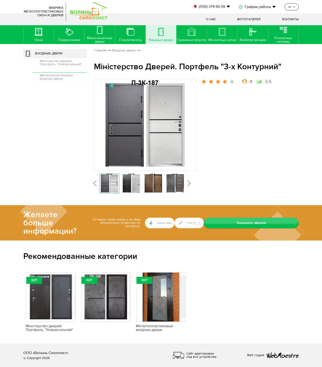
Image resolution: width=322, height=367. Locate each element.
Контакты (290, 19)
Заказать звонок (275, 222)
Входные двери (48, 53)
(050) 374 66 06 (212, 6)
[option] (145, 125)
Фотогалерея (249, 19)
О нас (211, 19)
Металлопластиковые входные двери (56, 77)
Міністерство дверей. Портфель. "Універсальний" (61, 62)
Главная (100, 50)
